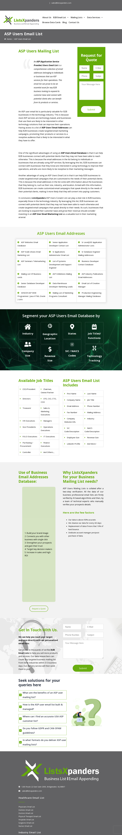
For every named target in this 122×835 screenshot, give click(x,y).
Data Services (95, 17)
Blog (64, 22)
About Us (46, 17)
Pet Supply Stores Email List (29, 772)
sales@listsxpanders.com (61, 3)
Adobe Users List (25, 806)
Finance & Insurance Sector (29, 778)
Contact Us (74, 22)
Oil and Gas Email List (27, 781)
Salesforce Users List (26, 813)
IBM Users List (24, 819)
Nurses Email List (25, 753)
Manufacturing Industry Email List (31, 785)
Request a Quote (39, 525)
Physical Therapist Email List (29, 744)
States (72, 333)
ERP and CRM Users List (28, 803)
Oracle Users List (25, 822)
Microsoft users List (26, 816)
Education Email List (26, 788)
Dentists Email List (25, 737)
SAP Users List (24, 810)
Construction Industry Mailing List (31, 768)
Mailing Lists (78, 17)
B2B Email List (61, 17)
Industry (27, 333)
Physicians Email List (26, 734)
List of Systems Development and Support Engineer (60, 264)
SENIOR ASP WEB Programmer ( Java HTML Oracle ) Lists (31, 296)
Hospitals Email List (26, 747)
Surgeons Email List (26, 750)
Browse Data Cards (51, 22)
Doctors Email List (25, 740)
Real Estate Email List (27, 775)
